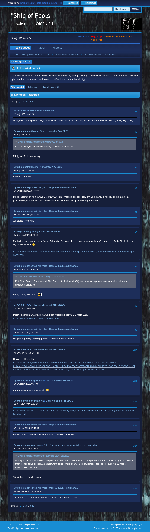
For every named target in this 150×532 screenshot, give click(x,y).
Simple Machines (31, 525)
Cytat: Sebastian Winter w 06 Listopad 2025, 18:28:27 (43, 456)
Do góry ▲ (137, 525)
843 (32, 101)
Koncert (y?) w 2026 (51, 167)
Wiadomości (17, 87)
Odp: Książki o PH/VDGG (60, 380)
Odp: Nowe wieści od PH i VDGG (46, 305)
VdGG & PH (20, 110)
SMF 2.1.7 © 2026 (15, 525)
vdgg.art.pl (96, 36)
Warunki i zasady (124, 525)
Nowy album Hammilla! (41, 110)
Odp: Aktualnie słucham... (63, 187)
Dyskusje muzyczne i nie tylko (30, 187)
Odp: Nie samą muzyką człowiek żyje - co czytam (71, 445)
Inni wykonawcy (22, 231)
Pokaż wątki (33, 87)
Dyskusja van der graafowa (29, 380)
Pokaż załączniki (51, 87)
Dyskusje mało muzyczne (28, 445)
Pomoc (113, 525)
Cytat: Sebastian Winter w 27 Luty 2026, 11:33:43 (41, 277)
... (28, 101)
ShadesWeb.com (31, 528)
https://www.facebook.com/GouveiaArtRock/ (36, 318)
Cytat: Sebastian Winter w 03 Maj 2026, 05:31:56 (41, 142)
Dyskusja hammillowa (26, 131)
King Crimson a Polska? (46, 231)
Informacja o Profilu (21, 61)
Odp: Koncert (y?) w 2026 (54, 131)
